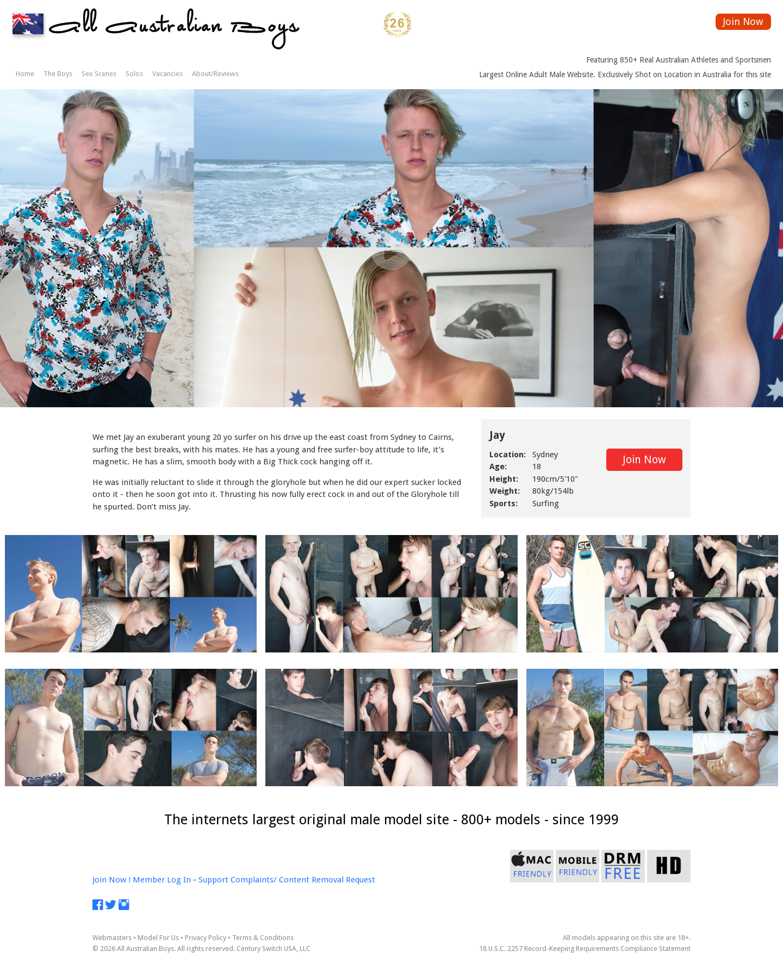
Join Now (743, 21)
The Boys (58, 74)
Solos (134, 74)
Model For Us (158, 938)
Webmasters (112, 938)
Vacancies (167, 74)
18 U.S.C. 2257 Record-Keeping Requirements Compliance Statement (585, 948)
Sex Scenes (99, 74)
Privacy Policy (205, 938)
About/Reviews (215, 74)
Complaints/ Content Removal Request (303, 880)
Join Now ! (111, 880)
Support (213, 880)
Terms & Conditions (263, 938)
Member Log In (162, 880)
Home (25, 74)
